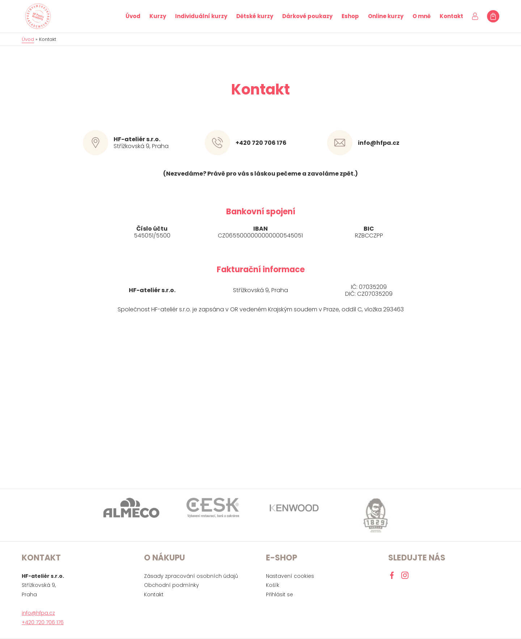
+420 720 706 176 (261, 143)
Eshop (350, 16)
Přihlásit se (279, 594)
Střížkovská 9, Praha (153, 143)
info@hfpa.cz (378, 143)
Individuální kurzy (201, 16)
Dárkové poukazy (307, 16)
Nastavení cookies (290, 576)
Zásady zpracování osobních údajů (191, 576)
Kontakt (451, 16)
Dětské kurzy (254, 16)
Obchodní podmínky (171, 585)
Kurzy (157, 16)
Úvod (133, 16)
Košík (272, 585)
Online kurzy (385, 16)
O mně (421, 16)
